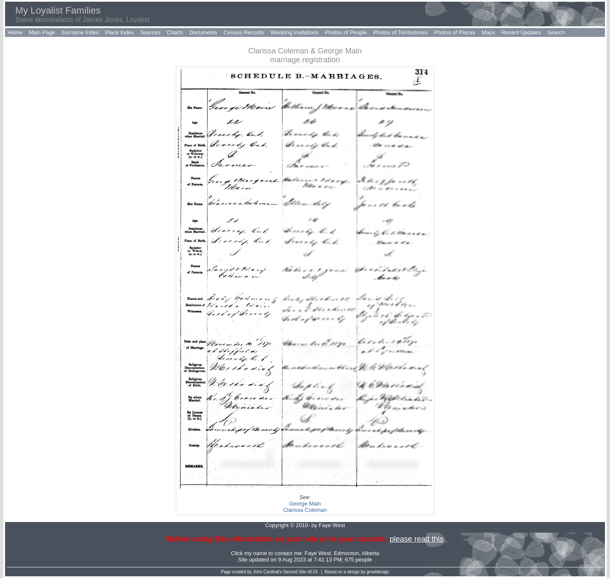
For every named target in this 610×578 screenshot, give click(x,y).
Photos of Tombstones (400, 32)
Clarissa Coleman (305, 510)
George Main (305, 503)
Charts (175, 32)
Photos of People (346, 32)
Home (15, 32)
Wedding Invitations (295, 32)
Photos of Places (454, 32)
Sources (150, 32)
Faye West (318, 553)
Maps (488, 32)
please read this (417, 539)
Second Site (294, 572)
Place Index (119, 32)
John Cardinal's (267, 572)
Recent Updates (521, 32)
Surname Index (80, 32)
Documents (203, 32)
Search (556, 32)
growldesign (377, 572)
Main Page (42, 32)
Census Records (244, 32)
